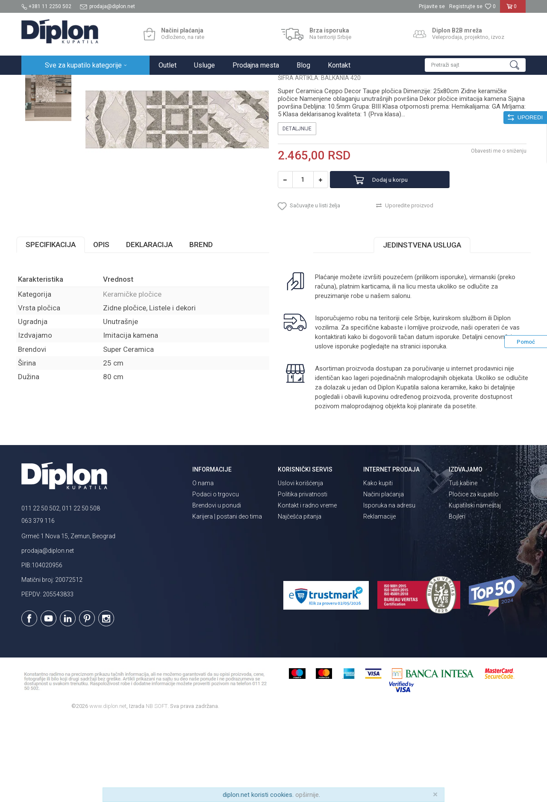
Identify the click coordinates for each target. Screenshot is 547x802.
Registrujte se (465, 6)
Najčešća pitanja (299, 598)
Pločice (118, 84)
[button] (475, 65)
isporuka (433, 429)
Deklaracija (154, 327)
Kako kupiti (378, 565)
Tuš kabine (463, 565)
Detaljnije (297, 207)
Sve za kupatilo (84, 84)
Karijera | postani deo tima (227, 598)
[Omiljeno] (490, 6)
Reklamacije (379, 598)
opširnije (307, 795)
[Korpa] (513, 10)
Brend (206, 327)
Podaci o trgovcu (215, 576)
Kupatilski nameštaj (475, 587)
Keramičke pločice (156, 84)
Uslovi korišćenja (300, 565)
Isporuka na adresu (389, 587)
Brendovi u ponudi (216, 587)
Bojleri (457, 598)
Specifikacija (56, 327)
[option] (53, 129)
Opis (106, 327)
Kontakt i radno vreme (307, 587)
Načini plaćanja (383, 576)
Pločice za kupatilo (474, 576)
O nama (203, 565)
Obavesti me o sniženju (493, 230)
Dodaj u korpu (399, 258)
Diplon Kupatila (40, 84)
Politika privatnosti (302, 576)
